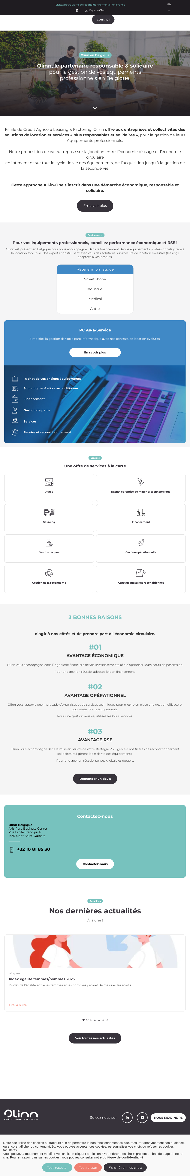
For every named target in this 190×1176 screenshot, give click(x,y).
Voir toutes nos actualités (95, 1041)
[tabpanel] (95, 382)
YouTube (142, 1117)
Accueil (77, 10)
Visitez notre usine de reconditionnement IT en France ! (90, 4)
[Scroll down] (95, 108)
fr (169, 4)
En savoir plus (95, 206)
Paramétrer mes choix (125, 1167)
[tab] (95, 269)
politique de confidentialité (123, 1157)
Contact (103, 19)
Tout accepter (57, 1167)
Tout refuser (88, 1167)
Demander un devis (95, 781)
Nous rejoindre (168, 1118)
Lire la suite (18, 1008)
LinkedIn (127, 1117)
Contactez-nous (95, 866)
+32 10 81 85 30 (33, 851)
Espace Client (98, 10)
